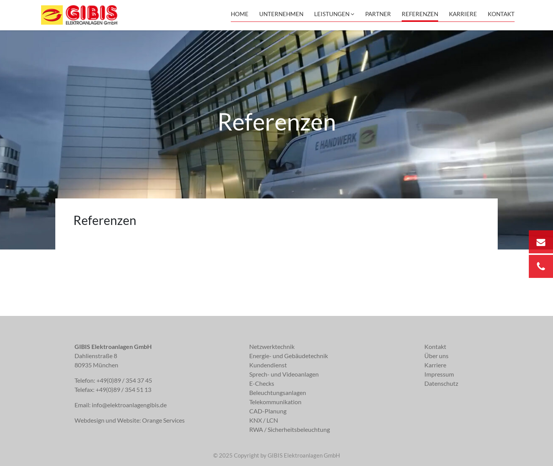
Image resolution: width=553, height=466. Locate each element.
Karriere (463, 13)
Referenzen (420, 13)
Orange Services (163, 420)
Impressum (439, 374)
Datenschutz (441, 383)
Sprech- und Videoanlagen (284, 374)
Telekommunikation (275, 401)
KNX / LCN (263, 420)
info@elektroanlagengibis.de (129, 404)
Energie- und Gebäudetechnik (288, 355)
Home (239, 13)
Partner (378, 13)
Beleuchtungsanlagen (277, 392)
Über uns (436, 355)
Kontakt (501, 13)
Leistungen (334, 13)
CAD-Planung (267, 411)
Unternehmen (281, 13)
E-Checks (261, 383)
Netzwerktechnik (272, 346)
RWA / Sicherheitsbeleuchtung (289, 429)
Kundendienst (268, 365)
